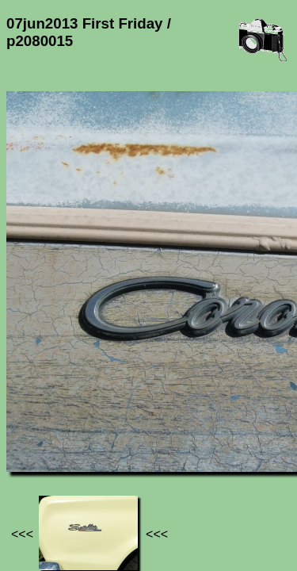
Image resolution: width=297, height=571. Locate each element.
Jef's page (34, 443)
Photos (94, 443)
